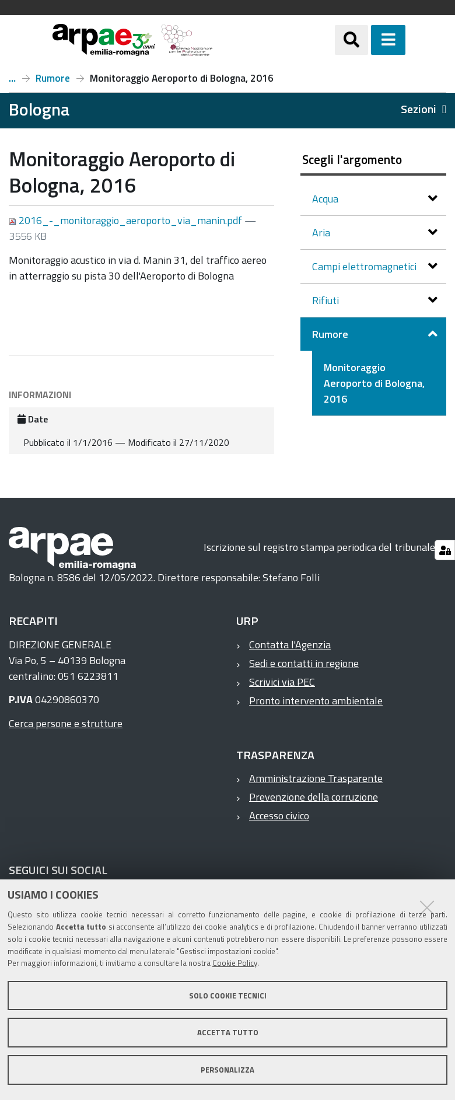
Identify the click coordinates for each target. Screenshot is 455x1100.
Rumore (53, 78)
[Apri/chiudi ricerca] (366, 40)
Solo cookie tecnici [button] (228, 995)
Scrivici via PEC (282, 682)
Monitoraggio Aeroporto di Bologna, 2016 (374, 383)
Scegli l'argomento (352, 159)
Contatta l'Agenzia (290, 644)
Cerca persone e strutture (66, 723)
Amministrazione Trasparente (316, 778)
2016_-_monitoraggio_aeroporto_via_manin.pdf (126, 220)
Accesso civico (279, 815)
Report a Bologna (12, 78)
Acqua (326, 199)
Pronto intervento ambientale (316, 700)
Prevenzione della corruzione (313, 797)
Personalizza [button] (227, 1069)
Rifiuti (326, 300)
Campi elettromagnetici (365, 266)
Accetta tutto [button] (227, 1032)
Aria (322, 232)
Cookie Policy (234, 963)
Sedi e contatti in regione (304, 663)
